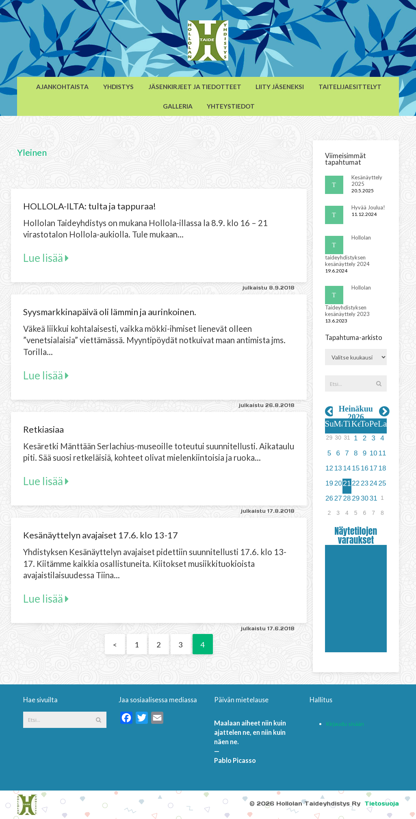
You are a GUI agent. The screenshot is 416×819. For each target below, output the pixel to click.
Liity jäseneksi (280, 86)
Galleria (178, 106)
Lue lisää (46, 257)
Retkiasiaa (43, 429)
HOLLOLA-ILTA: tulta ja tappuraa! (89, 205)
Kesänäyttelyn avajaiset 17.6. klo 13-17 (100, 534)
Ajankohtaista (62, 86)
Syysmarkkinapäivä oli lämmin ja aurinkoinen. (109, 311)
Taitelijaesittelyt (349, 86)
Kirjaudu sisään (345, 723)
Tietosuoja (381, 803)
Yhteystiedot (231, 106)
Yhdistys (118, 86)
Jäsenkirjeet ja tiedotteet (194, 86)
